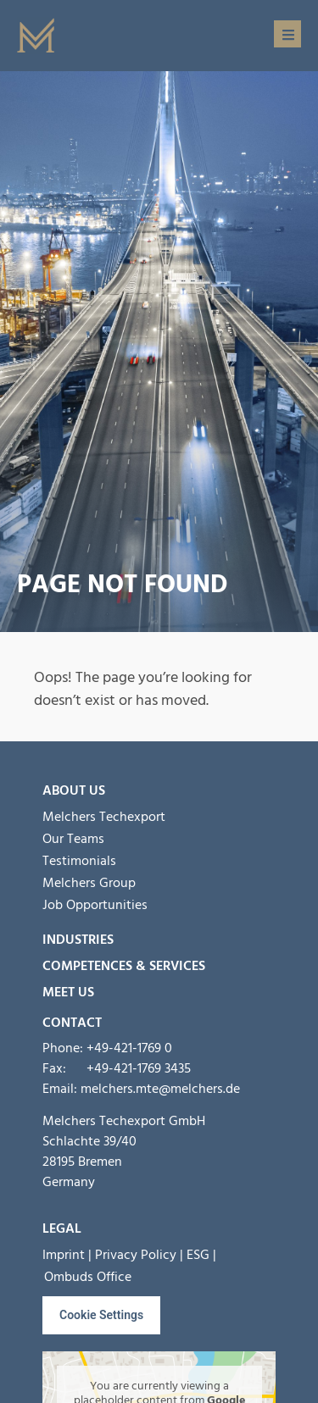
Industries (78, 939)
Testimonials (79, 860)
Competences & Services (123, 966)
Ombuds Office (87, 1276)
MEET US (68, 992)
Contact (72, 1022)
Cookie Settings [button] (101, 1315)
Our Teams (73, 838)
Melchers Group (89, 882)
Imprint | (67, 1254)
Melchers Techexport (103, 816)
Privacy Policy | (139, 1254)
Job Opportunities (95, 905)
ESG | (201, 1254)
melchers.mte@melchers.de (160, 1088)
